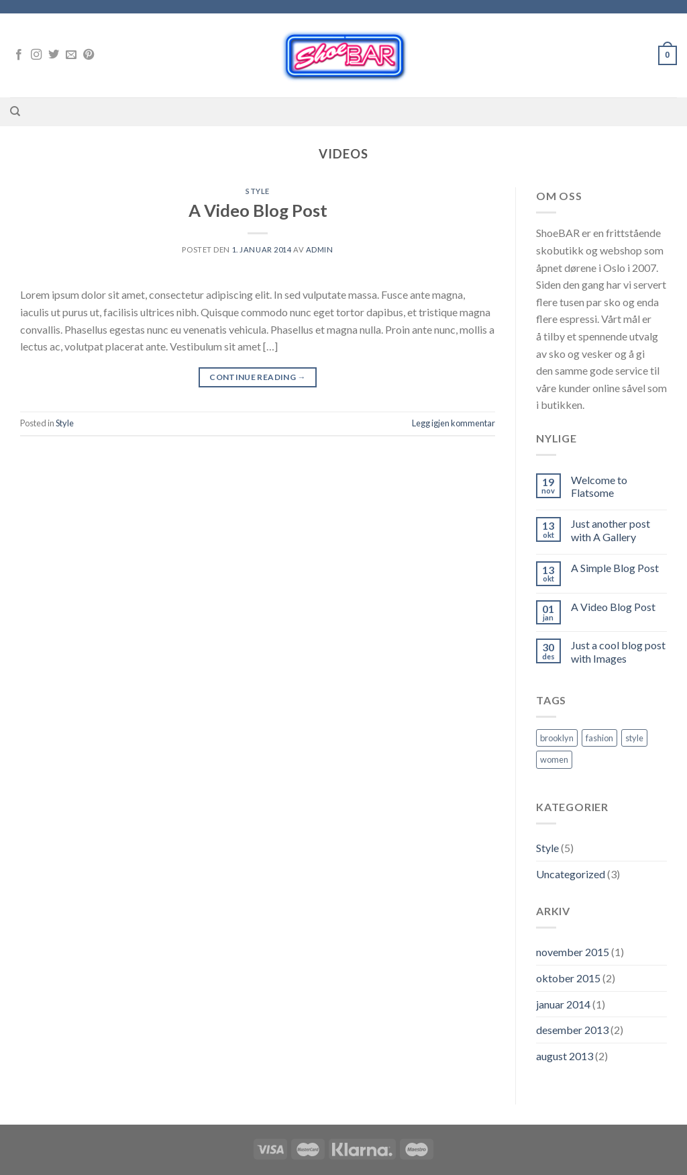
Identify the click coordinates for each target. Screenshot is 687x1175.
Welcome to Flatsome (599, 486)
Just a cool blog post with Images (618, 651)
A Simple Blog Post (615, 567)
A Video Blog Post (258, 210)
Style (258, 191)
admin (319, 249)
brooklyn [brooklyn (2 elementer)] (557, 738)
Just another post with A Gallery (610, 530)
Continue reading (257, 377)
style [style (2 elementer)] (634, 738)
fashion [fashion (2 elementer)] (599, 738)
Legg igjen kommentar (453, 423)
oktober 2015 (568, 978)
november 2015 (572, 951)
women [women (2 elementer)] (554, 759)
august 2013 (564, 1055)
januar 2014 (563, 1004)
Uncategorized (570, 873)
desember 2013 (572, 1029)
